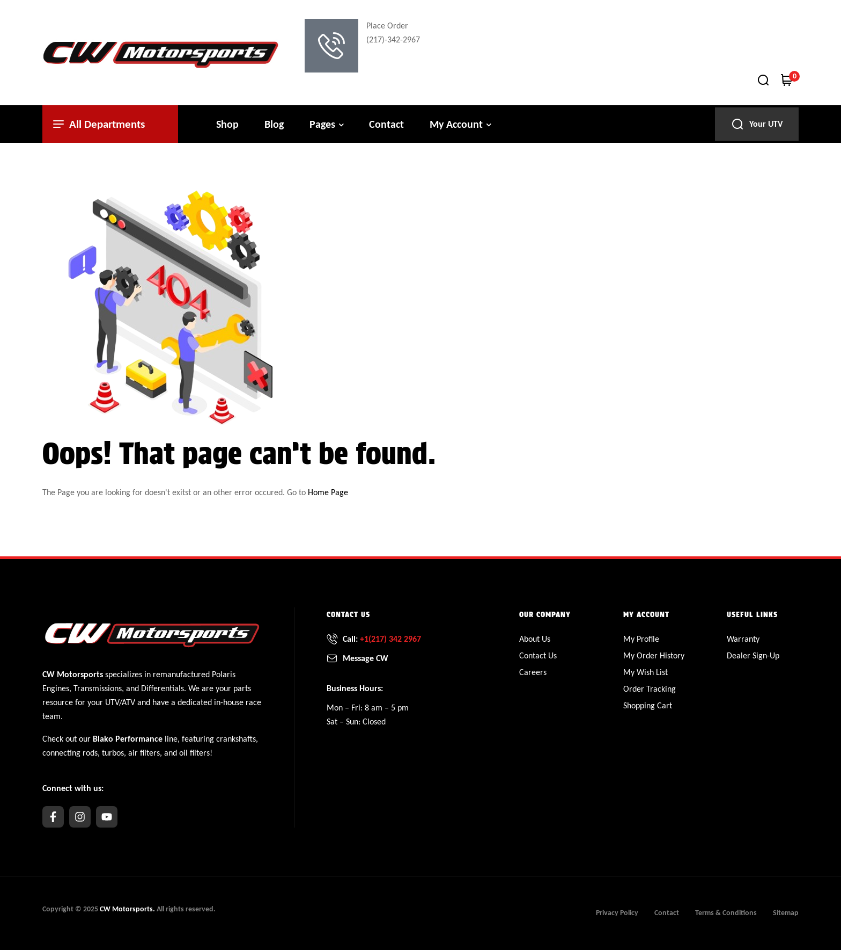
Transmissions (97, 688)
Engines (55, 688)
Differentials (162, 688)
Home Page (328, 492)
